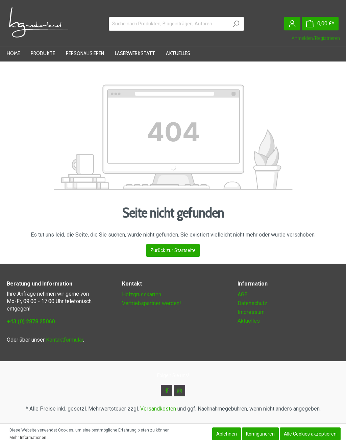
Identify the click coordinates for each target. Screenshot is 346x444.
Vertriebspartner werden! (151, 303)
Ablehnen (226, 434)
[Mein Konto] (292, 23)
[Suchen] (236, 24)
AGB (243, 294)
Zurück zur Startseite (173, 250)
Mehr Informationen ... (29, 437)
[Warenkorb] (320, 23)
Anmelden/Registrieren (316, 38)
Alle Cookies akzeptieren (310, 434)
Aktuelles (249, 321)
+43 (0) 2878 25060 (31, 321)
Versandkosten (158, 408)
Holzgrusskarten (141, 294)
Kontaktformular (64, 340)
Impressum (251, 312)
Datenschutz (252, 303)
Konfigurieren (260, 434)
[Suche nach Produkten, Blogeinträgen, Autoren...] (168, 24)
